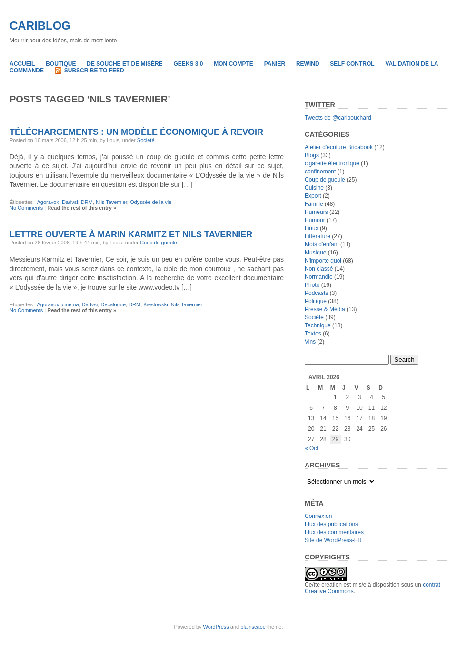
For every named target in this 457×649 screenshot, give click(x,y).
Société (146, 140)
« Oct (311, 448)
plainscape (253, 626)
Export (313, 196)
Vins (310, 341)
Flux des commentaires (334, 532)
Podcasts (316, 293)
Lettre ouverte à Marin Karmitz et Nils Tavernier (131, 234)
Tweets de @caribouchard (338, 117)
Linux (311, 228)
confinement (320, 171)
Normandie (319, 277)
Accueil (22, 64)
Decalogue (113, 304)
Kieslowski (155, 304)
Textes (313, 333)
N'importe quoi (323, 260)
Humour (315, 220)
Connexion (318, 516)
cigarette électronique (332, 163)
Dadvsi (70, 202)
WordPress (216, 626)
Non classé (319, 268)
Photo (312, 285)
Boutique (61, 64)
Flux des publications (331, 524)
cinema (70, 304)
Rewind (307, 64)
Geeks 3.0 (188, 64)
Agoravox (48, 202)
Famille (314, 204)
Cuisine (314, 187)
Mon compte (233, 64)
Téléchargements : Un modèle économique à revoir (136, 132)
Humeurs (316, 212)
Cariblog (40, 25)
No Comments (26, 208)
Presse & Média (325, 309)
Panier (274, 64)
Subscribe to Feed (94, 70)
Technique (318, 325)
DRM (87, 202)
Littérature (317, 236)
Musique (315, 252)
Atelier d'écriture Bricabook (339, 147)
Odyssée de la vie (150, 202)
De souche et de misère (124, 64)
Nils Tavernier (111, 202)
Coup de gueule (158, 242)
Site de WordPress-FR (333, 540)
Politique (316, 301)
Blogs (312, 155)
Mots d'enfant (322, 244)
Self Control (352, 64)
